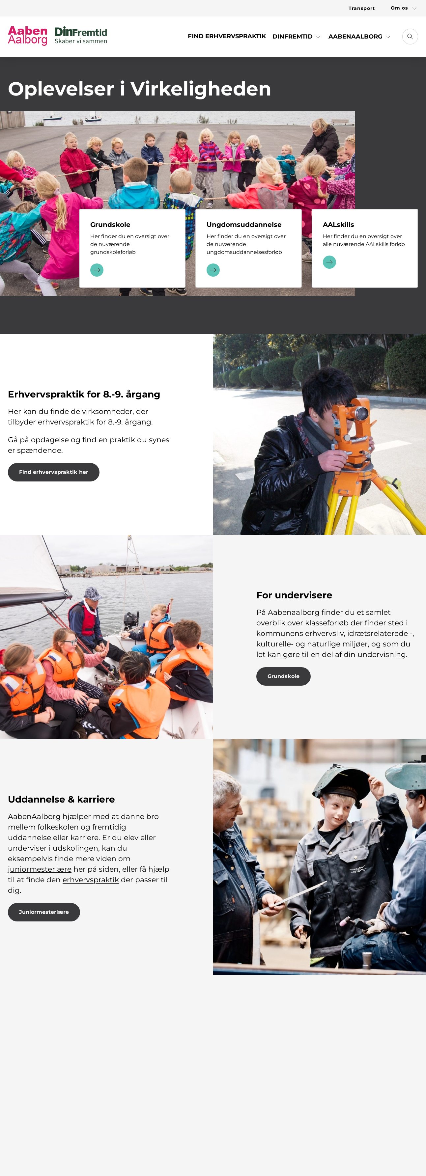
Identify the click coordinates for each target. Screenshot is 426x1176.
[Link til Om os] (400, 8)
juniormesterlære (39, 869)
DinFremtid (297, 36)
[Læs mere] (96, 269)
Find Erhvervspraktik (227, 36)
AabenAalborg (360, 36)
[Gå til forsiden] (57, 36)
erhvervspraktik (91, 879)
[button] (297, 39)
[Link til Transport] (362, 8)
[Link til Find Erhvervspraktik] (227, 39)
